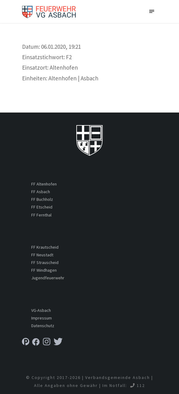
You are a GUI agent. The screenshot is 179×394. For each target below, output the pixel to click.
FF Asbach (40, 191)
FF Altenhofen (44, 184)
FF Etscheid (41, 207)
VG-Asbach (41, 310)
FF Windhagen (44, 270)
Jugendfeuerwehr (47, 278)
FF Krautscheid (45, 247)
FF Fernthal (41, 215)
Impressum (41, 318)
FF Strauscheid (45, 262)
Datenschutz (42, 325)
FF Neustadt (42, 255)
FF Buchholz (42, 199)
